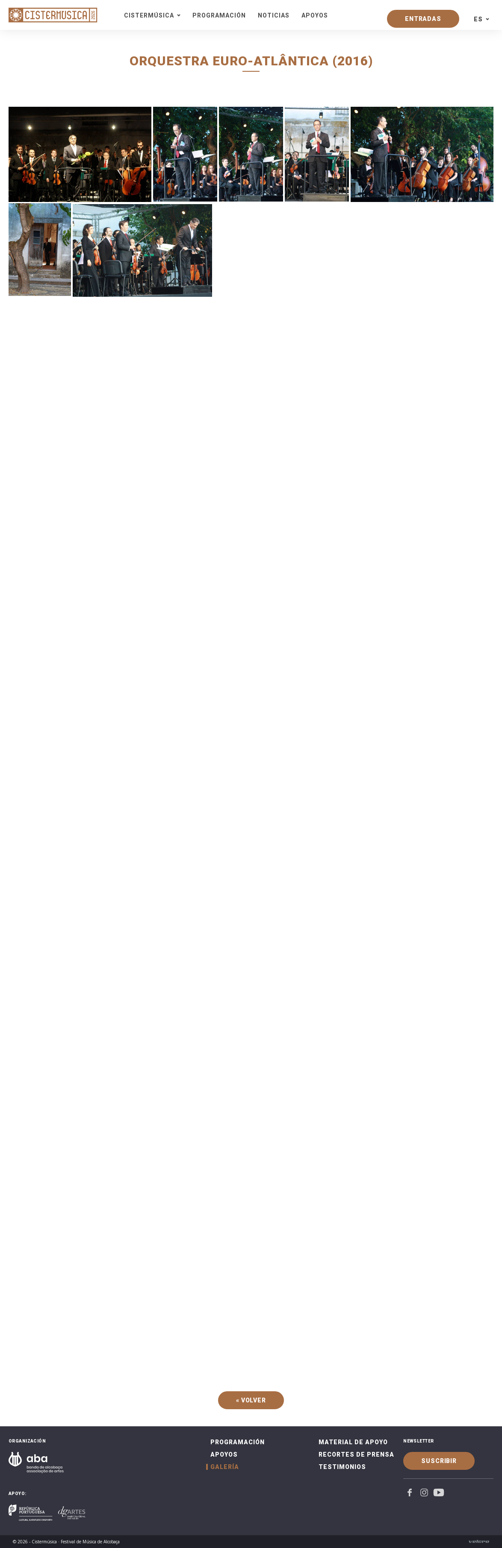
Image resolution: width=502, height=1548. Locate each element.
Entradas (423, 18)
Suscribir (439, 1460)
